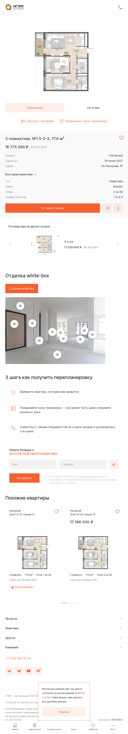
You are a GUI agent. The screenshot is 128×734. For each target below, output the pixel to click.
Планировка (34, 107)
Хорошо (63, 711)
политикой (55, 479)
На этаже (93, 107)
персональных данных (92, 476)
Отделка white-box (21, 288)
